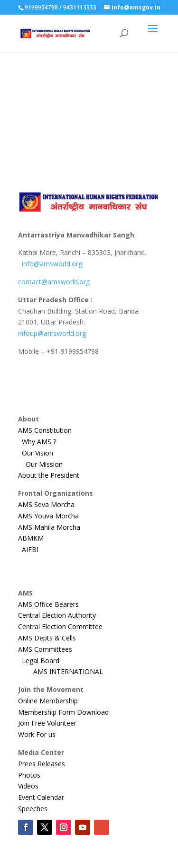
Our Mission (46, 464)
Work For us (37, 734)
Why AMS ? (43, 441)
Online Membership (48, 700)
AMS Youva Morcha (51, 515)
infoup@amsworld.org (52, 333)
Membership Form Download (63, 712)
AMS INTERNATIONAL (74, 671)
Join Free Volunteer (47, 722)
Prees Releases (41, 763)
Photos (29, 775)
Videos (28, 785)
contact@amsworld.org (54, 281)
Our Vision (40, 452)
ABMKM (37, 538)
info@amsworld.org (52, 263)
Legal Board (43, 660)
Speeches (32, 808)
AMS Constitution (45, 430)
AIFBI (30, 549)
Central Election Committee (60, 626)
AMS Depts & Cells (47, 637)
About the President (48, 475)
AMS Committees (45, 649)
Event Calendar (41, 797)
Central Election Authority (57, 615)
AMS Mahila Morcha (56, 527)
